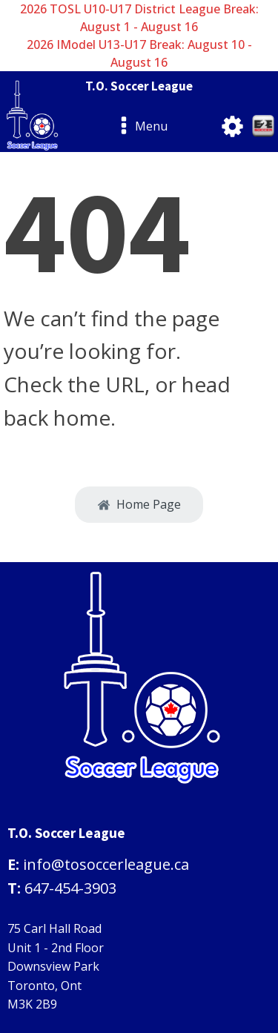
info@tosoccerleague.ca (106, 864)
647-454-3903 (70, 888)
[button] (139, 505)
